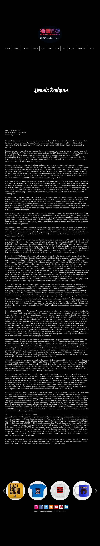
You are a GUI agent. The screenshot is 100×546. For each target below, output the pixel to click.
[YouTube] (56, 507)
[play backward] (4, 491)
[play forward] (96, 491)
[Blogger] (51, 507)
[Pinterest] (61, 507)
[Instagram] (36, 507)
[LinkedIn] (66, 507)
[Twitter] (46, 507)
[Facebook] (41, 507)
